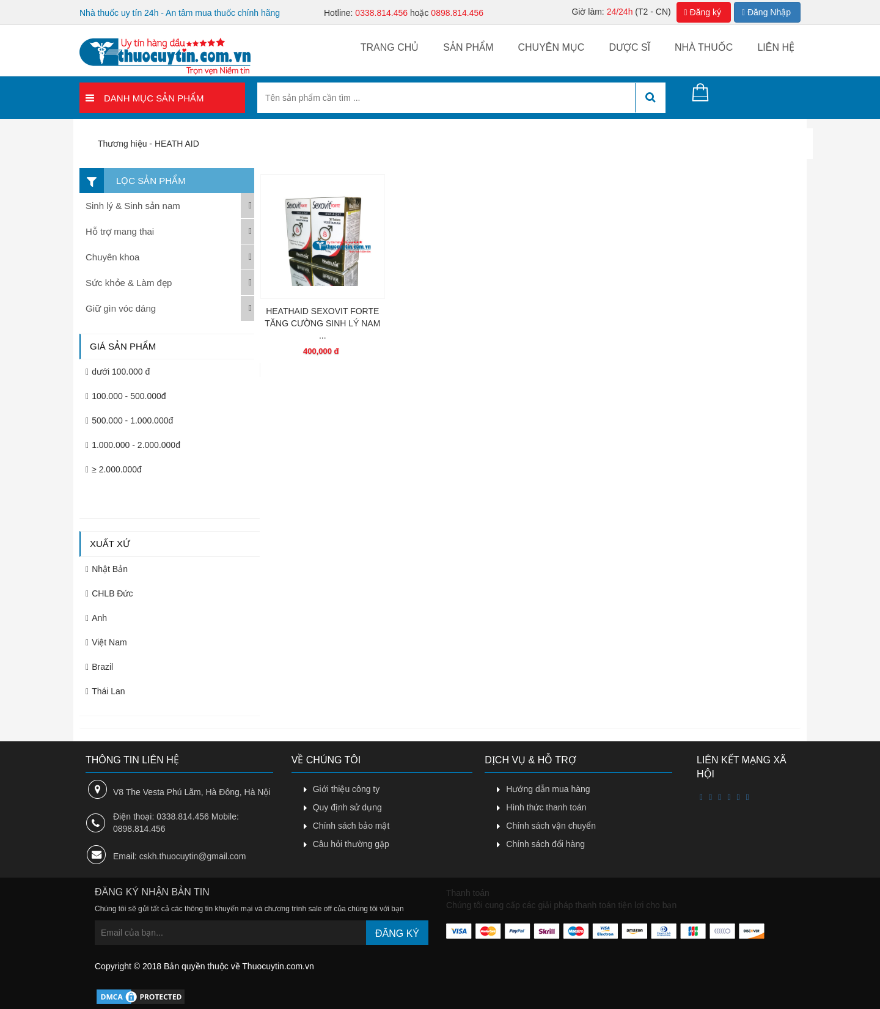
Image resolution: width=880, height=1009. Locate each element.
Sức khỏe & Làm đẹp (129, 282)
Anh (96, 618)
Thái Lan (105, 691)
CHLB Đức (109, 593)
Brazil (99, 667)
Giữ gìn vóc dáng (121, 308)
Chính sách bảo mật (351, 826)
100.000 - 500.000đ (126, 396)
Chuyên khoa (112, 257)
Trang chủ (390, 47)
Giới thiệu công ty (346, 789)
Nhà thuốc (704, 47)
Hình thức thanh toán (546, 807)
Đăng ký (697, 12)
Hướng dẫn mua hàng (548, 789)
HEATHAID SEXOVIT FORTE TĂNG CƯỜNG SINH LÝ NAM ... (322, 323)
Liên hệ (775, 47)
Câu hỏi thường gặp (351, 844)
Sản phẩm (468, 47)
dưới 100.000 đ (118, 371)
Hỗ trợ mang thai (120, 231)
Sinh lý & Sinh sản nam (133, 205)
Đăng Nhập (765, 12)
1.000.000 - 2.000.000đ (133, 445)
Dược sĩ (629, 47)
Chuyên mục (551, 47)
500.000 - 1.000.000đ (129, 420)
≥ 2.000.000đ (114, 469)
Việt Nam (106, 642)
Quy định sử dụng (347, 807)
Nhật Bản (107, 569)
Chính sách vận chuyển (551, 826)
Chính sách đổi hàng (545, 844)
